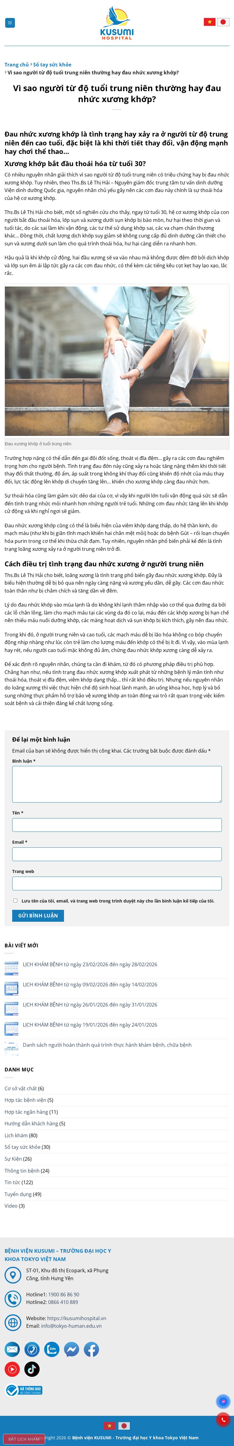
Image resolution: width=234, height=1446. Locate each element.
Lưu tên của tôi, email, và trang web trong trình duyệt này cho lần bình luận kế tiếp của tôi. (118, 901)
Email (19, 842)
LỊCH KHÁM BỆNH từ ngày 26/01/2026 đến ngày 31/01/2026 (90, 1005)
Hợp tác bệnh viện (25, 1100)
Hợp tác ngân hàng (26, 1112)
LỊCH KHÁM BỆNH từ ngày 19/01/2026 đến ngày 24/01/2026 (90, 1025)
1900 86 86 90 (63, 1294)
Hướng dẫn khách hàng (31, 1123)
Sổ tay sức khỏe (52, 64)
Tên (17, 813)
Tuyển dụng (18, 1194)
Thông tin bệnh (22, 1170)
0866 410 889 (63, 1302)
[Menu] (10, 23)
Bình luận (24, 761)
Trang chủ (17, 64)
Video (11, 1205)
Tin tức (12, 1182)
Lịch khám (16, 1135)
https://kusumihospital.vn (76, 1318)
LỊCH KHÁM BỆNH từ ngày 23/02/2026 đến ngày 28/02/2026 (90, 964)
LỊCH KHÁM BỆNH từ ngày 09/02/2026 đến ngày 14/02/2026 (90, 985)
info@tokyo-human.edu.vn (71, 1326)
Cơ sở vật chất (21, 1088)
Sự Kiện (13, 1159)
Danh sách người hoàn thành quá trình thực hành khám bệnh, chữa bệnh (107, 1045)
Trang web (23, 871)
